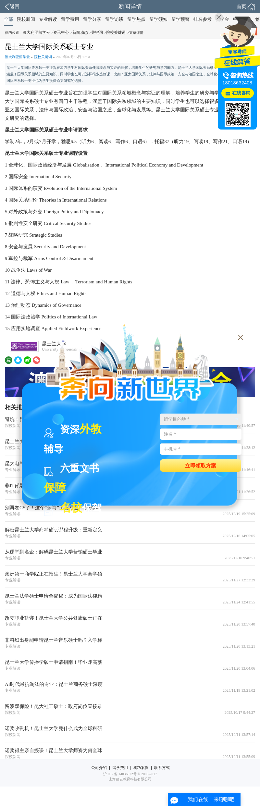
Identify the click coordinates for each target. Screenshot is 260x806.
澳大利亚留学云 (36, 32)
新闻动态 (80, 32)
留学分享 (92, 19)
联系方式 (162, 768)
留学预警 (180, 19)
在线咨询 (241, 93)
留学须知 (158, 19)
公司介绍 (99, 768)
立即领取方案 (200, 465)
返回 (12, 6)
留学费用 (70, 19)
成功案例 (141, 768)
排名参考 (202, 19)
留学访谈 (114, 19)
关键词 (97, 32)
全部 (8, 19)
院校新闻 (26, 19)
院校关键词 (116, 32)
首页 (246, 6)
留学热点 (136, 19)
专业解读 (48, 19)
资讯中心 (61, 32)
